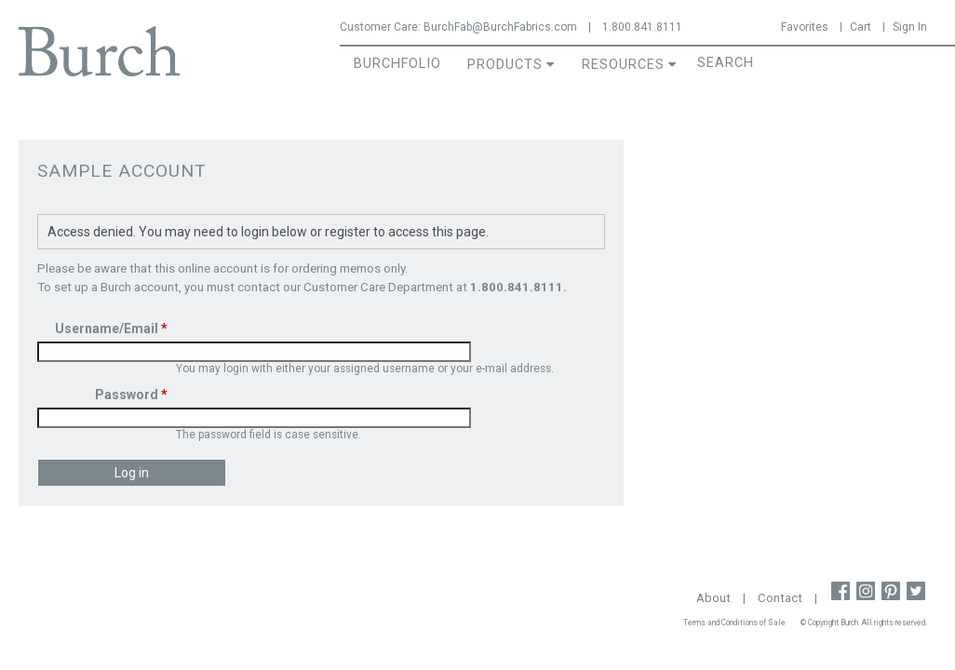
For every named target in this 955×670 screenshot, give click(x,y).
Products (505, 65)
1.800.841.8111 (642, 27)
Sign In (910, 27)
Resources (623, 65)
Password (131, 394)
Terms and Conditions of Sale (734, 622)
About (713, 598)
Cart (860, 27)
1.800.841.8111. (518, 287)
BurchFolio (397, 64)
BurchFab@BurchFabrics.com (500, 27)
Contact (780, 598)
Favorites (804, 27)
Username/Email (111, 328)
